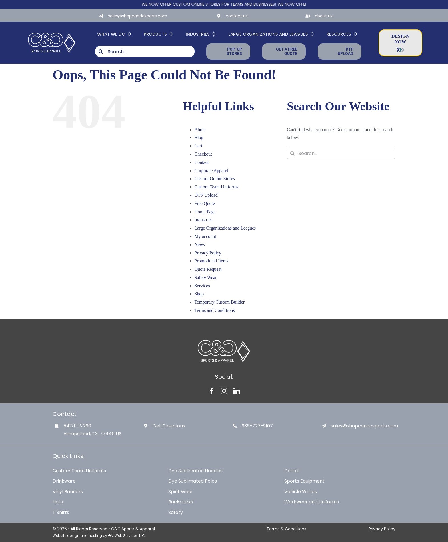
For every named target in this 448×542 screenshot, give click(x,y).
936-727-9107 (257, 426)
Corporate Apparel (211, 170)
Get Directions (169, 426)
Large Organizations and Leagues (225, 228)
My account (205, 236)
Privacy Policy (207, 252)
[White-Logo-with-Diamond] (52, 31)
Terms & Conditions (286, 529)
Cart (198, 145)
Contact (201, 162)
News (199, 244)
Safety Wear (205, 277)
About (200, 129)
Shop (199, 293)
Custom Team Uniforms (216, 186)
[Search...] (145, 51)
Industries (203, 219)
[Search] (101, 51)
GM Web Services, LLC (126, 535)
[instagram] (224, 391)
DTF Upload (205, 195)
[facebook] (211, 391)
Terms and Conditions (214, 310)
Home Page (204, 211)
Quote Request (207, 269)
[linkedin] (236, 391)
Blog (198, 137)
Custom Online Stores (214, 178)
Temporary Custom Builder (219, 302)
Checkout (203, 154)
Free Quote (204, 203)
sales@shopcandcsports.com (137, 16)
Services (202, 285)
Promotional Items (211, 260)
